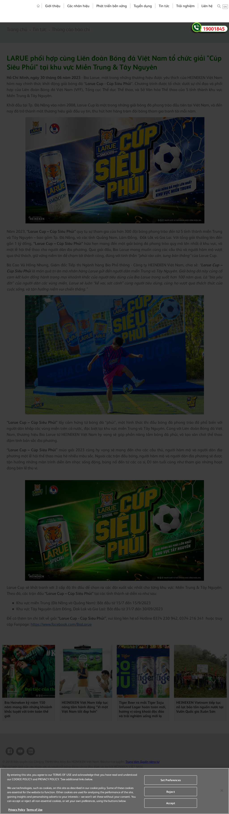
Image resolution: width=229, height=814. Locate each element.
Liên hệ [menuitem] (204, 11)
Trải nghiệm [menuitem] (183, 11)
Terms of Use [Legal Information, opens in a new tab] (34, 809)
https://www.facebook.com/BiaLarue (61, 624)
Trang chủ (17, 29)
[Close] (222, 790)
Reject (170, 791)
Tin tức (39, 29)
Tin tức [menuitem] (162, 11)
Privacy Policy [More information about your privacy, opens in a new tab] (16, 809)
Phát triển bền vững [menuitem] (109, 11)
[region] (114, 791)
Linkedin (31, 751)
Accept (170, 803)
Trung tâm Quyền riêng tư (142, 761)
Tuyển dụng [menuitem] (140, 11)
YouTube (20, 751)
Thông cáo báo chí (71, 29)
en (223, 12)
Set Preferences (171, 780)
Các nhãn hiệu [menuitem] (76, 11)
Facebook (10, 751)
